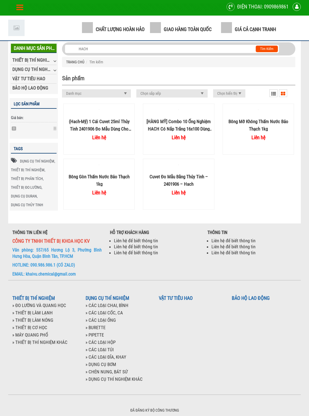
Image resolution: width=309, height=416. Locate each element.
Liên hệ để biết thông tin (136, 240)
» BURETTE (95, 327)
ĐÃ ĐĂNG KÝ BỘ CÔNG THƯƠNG (154, 410)
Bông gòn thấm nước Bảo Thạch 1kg (99, 180)
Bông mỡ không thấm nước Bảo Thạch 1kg (258, 125)
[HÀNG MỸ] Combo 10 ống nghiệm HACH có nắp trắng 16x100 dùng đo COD (178, 125)
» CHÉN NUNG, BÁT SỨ (107, 371)
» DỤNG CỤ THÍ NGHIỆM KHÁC (114, 379)
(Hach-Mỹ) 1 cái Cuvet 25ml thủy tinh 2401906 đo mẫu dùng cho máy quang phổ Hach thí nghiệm (99, 125)
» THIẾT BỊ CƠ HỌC (29, 327)
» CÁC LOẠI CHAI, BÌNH (107, 305)
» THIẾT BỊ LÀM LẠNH (32, 312)
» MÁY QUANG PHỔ (30, 335)
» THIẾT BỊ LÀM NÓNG (32, 320)
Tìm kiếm (266, 49)
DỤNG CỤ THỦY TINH (27, 205)
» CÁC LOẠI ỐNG (101, 320)
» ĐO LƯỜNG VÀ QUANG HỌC (39, 305)
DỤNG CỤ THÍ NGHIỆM (33, 69)
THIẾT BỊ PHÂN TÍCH (27, 178)
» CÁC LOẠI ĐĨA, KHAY (106, 357)
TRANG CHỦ (75, 62)
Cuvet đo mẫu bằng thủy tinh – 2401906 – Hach (178, 180)
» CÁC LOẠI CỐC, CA (104, 312)
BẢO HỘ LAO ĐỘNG (30, 88)
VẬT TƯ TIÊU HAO (28, 78)
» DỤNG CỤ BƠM (101, 364)
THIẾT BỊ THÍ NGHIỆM (32, 60)
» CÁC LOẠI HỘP (101, 342)
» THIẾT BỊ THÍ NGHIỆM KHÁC (39, 342)
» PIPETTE (95, 335)
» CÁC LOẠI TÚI (100, 349)
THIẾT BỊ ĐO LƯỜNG (26, 187)
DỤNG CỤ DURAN (24, 196)
